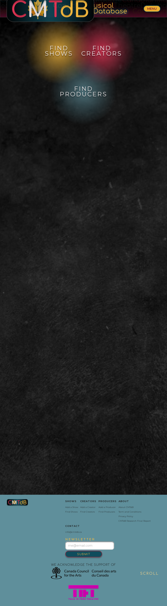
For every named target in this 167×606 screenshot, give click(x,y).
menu (152, 9)
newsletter (80, 539)
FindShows (59, 50)
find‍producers (83, 91)
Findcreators (101, 50)
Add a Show (71, 507)
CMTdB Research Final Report (135, 520)
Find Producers (107, 511)
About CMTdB (126, 507)
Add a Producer (107, 507)
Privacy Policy (126, 516)
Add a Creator (87, 507)
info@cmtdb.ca (73, 532)
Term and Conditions (130, 511)
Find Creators (87, 511)
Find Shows (71, 511)
